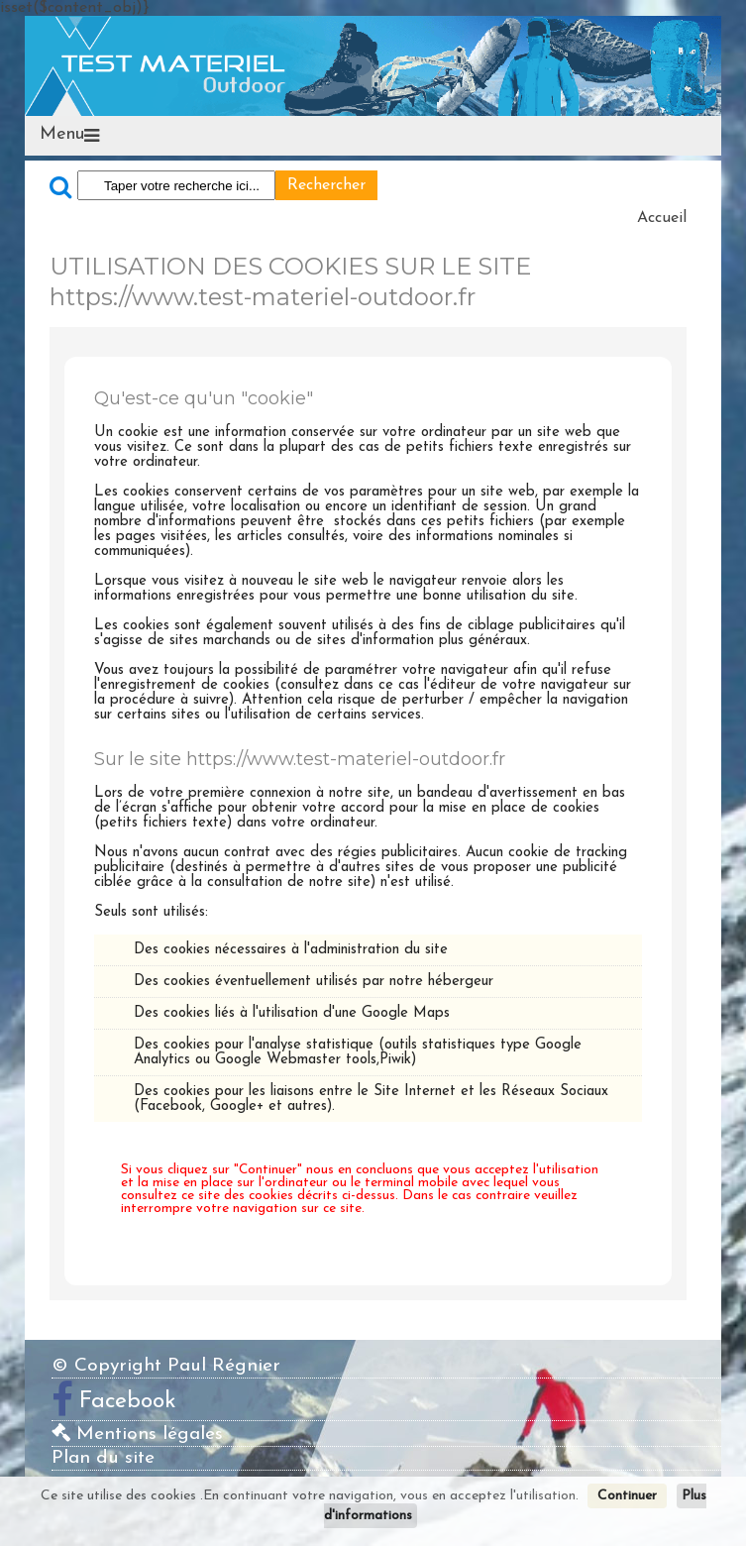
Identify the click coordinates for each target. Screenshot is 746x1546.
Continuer (627, 1496)
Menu (62, 135)
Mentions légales (137, 1434)
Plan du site (103, 1458)
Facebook (127, 1400)
